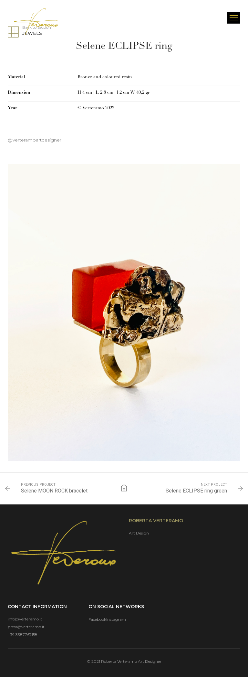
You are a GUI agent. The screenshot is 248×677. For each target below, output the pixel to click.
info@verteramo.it (25, 619)
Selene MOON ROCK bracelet (54, 491)
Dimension (19, 92)
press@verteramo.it (26, 626)
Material (16, 77)
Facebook (97, 619)
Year (12, 108)
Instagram (116, 619)
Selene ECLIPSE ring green (196, 491)
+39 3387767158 (22, 634)
